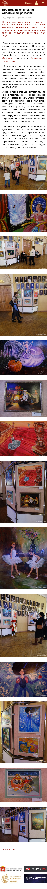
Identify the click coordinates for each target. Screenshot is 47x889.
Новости (29, 3)
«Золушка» (7, 58)
